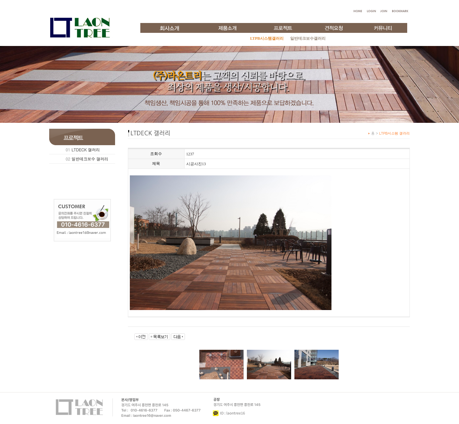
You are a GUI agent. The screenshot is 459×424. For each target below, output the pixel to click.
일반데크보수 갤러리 (89, 159)
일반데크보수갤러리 (308, 38)
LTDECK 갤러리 (85, 149)
